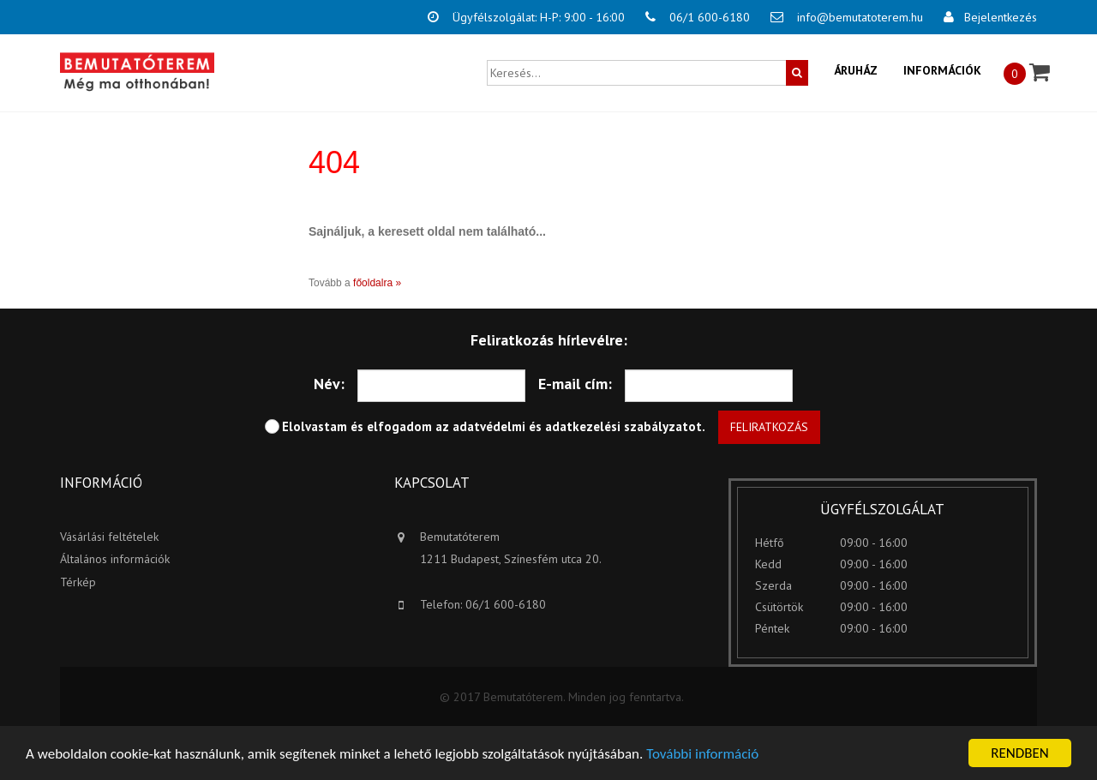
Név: (329, 383)
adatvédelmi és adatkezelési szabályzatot (577, 426)
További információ (702, 755)
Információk (942, 70)
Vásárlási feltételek (109, 536)
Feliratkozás (769, 427)
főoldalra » (377, 283)
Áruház (856, 70)
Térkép (78, 582)
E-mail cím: (575, 383)
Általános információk (115, 559)
